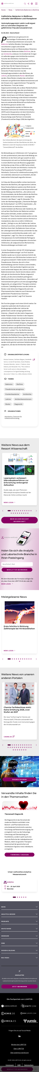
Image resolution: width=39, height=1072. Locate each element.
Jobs (3, 943)
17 (21, 513)
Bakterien (4, 44)
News (3, 907)
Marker (22, 76)
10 (28, 510)
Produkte (5, 921)
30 (25, 749)
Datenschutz (28, 1065)
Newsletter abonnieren (17, 570)
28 (21, 749)
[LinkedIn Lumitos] (19, 1036)
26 (17, 749)
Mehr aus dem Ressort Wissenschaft (19, 520)
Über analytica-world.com (19, 1053)
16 (19, 513)
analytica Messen (8, 914)
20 (27, 513)
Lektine (4, 76)
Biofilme (27, 51)
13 (13, 513)
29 (23, 749)
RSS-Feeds (5, 957)
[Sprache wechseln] (31, 4)
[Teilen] (28, 4)
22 (28, 747)
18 (23, 513)
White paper (6, 928)
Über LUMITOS (19, 1049)
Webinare (5, 936)
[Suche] (25, 4)
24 (13, 749)
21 (26, 747)
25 (15, 749)
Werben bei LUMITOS (18, 1044)
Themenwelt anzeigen (19, 855)
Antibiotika (8, 54)
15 (17, 513)
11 (31, 510)
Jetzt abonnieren (19, 986)
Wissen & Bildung (8, 950)
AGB (18, 1065)
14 (15, 513)
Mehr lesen (7, 584)
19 (25, 513)
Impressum (10, 1065)
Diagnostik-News (19, 779)
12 (11, 513)
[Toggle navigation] (36, 3)
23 (31, 747)
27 (19, 749)
